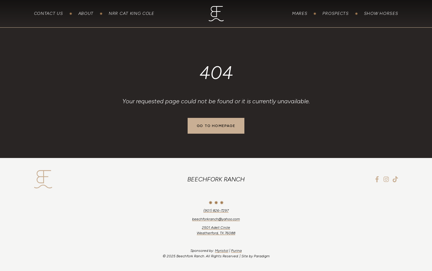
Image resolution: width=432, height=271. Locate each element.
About (86, 13)
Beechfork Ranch (216, 179)
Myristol (221, 251)
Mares (300, 13)
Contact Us (48, 13)
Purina (236, 251)
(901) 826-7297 (216, 210)
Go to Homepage (216, 126)
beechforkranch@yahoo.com (216, 219)
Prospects (335, 13)
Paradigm (262, 256)
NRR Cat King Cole (131, 13)
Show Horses (381, 13)
